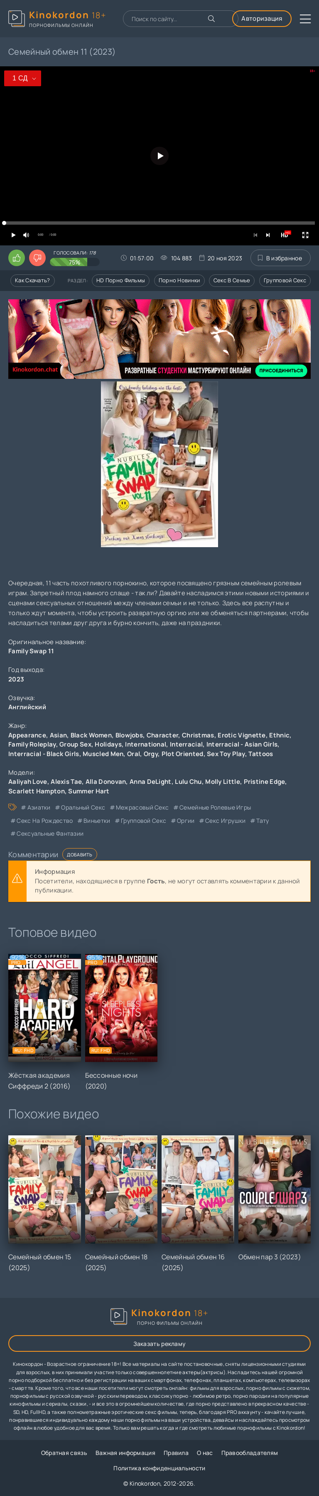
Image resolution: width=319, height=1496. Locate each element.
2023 (16, 679)
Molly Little (222, 781)
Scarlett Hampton (36, 791)
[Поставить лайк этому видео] (16, 258)
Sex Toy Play (226, 753)
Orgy (151, 753)
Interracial (186, 744)
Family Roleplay (32, 744)
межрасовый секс (142, 807)
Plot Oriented (183, 753)
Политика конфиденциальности (159, 1468)
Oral (133, 753)
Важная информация (125, 1453)
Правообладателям (249, 1453)
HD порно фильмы (120, 280)
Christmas (198, 735)
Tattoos (260, 753)
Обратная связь (64, 1453)
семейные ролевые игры (215, 807)
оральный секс (83, 807)
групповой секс (143, 820)
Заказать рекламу (159, 1344)
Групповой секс (285, 280)
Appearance (27, 735)
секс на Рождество (45, 820)
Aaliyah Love (27, 781)
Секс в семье (231, 280)
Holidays (108, 744)
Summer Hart (88, 791)
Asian (58, 735)
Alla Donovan (106, 781)
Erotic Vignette (242, 735)
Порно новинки (179, 280)
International (145, 744)
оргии (186, 820)
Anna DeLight (151, 781)
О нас (205, 1453)
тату (262, 820)
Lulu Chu (188, 781)
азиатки (39, 807)
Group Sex (75, 744)
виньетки (96, 820)
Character (163, 735)
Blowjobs (129, 735)
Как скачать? (32, 280)
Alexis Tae (66, 781)
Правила (176, 1453)
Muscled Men (103, 753)
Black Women (91, 735)
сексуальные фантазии (50, 833)
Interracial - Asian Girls (242, 744)
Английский (27, 707)
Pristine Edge (264, 781)
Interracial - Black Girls (43, 753)
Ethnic (279, 735)
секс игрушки (225, 820)
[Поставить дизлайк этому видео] (37, 258)
